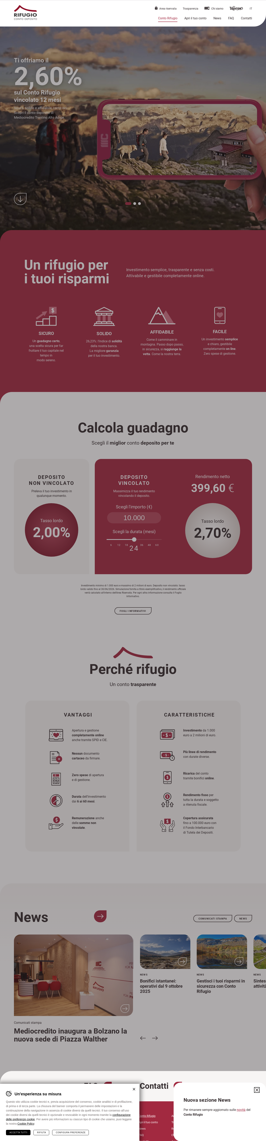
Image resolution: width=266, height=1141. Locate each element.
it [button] (251, 8)
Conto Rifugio (167, 18)
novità (241, 1109)
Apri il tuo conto (195, 18)
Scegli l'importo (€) (134, 506)
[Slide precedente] (143, 1038)
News (217, 18)
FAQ (231, 18)
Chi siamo (217, 8)
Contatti (246, 18)
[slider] (134, 539)
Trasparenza (190, 8)
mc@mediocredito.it (80, 1129)
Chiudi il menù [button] (256, 7)
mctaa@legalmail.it (83, 1134)
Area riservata (168, 8)
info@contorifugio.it (80, 1125)
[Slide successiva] (155, 1038)
